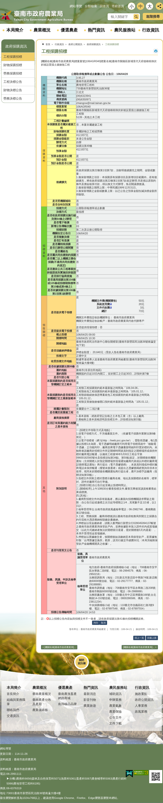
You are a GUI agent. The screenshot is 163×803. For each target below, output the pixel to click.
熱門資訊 (96, 30)
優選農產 (69, 30)
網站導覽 (76, 6)
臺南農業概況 (41, 694)
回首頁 (104, 6)
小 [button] (131, 6)
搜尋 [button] (136, 16)
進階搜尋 (153, 16)
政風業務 (141, 711)
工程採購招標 (12, 56)
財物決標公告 (12, 90)
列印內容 (156, 51)
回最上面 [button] (151, 638)
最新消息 (90, 694)
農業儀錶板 (40, 710)
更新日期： (7, 753)
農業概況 (42, 30)
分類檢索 (91, 6)
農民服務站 (124, 30)
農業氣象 (115, 705)
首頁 (48, 44)
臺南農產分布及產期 (41, 702)
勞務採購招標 (12, 73)
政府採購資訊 (16, 46)
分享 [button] (159, 6)
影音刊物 (90, 699)
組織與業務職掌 (16, 702)
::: (1, 40)
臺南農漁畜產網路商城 (67, 696)
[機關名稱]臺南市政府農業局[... (60, 647)
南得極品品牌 (67, 704)
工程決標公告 (12, 81)
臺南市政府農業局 (37, 16)
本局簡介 (14, 30)
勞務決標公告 (12, 98)
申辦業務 (115, 699)
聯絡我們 (13, 710)
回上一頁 (139, 638)
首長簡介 (13, 694)
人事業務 (141, 705)
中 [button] (140, 6)
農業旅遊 (90, 705)
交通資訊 (13, 716)
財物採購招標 (12, 65)
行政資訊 (150, 30)
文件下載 (115, 723)
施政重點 (141, 694)
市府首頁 (118, 6)
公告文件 (115, 717)
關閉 (81, 660)
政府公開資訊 (75, 44)
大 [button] (149, 6)
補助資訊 (115, 694)
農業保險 (115, 711)
